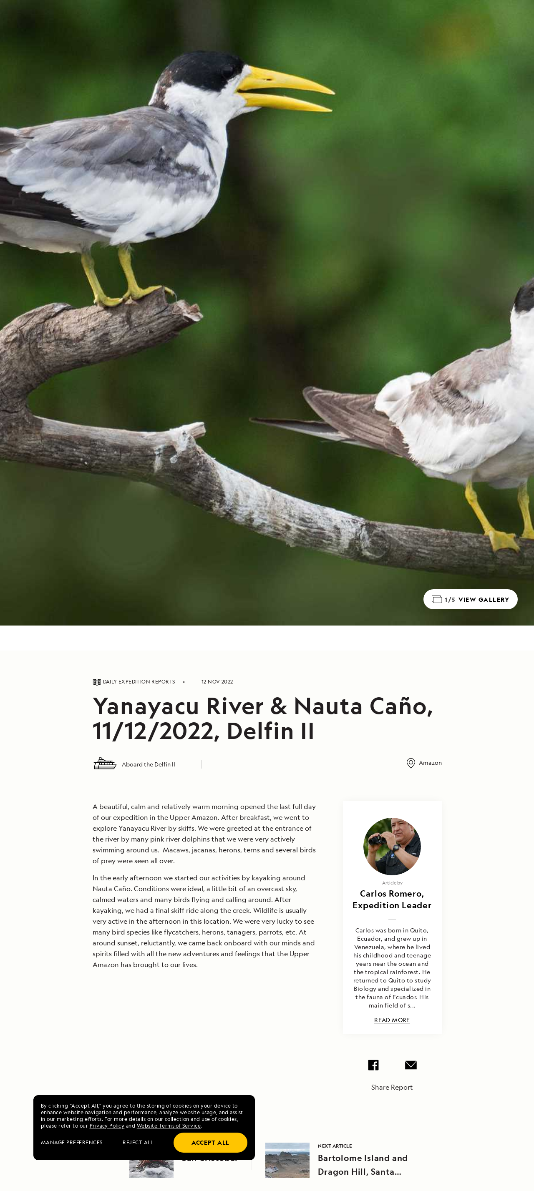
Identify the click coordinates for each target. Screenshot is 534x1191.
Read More (392, 1020)
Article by (392, 882)
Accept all (210, 1142)
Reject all (138, 1142)
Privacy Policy (107, 1125)
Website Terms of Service (169, 1125)
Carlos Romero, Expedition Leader (392, 899)
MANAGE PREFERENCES (72, 1142)
